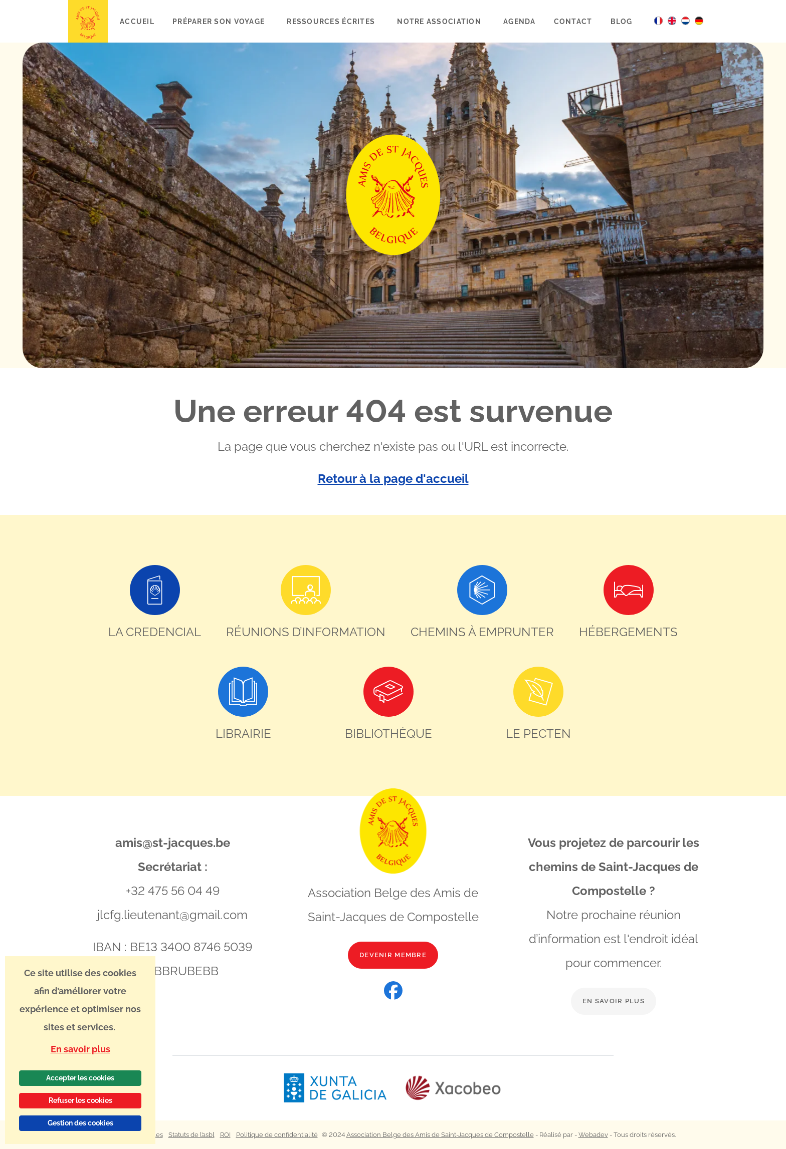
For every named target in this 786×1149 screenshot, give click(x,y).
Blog (622, 21)
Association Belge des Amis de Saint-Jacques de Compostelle (440, 1134)
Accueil (137, 21)
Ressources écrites (332, 21)
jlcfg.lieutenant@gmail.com (172, 915)
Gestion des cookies (80, 1123)
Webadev (593, 1134)
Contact (573, 21)
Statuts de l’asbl (191, 1134)
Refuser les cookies (80, 1100)
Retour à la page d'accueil (393, 478)
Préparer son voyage (219, 21)
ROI (225, 1134)
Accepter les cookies (80, 1078)
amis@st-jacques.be (172, 842)
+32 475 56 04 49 (173, 891)
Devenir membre (393, 955)
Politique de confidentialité (277, 1134)
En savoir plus (613, 1001)
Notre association (440, 21)
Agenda (519, 21)
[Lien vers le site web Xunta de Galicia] (344, 1088)
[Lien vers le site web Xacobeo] (453, 1088)
